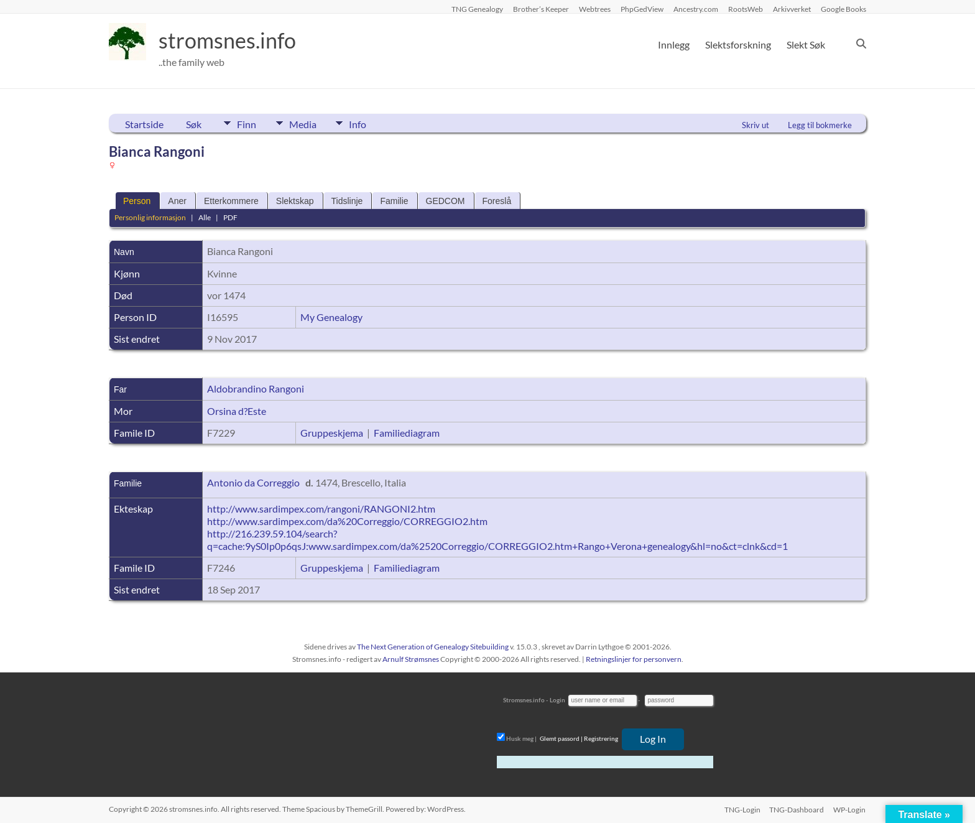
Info (367, 123)
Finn (246, 123)
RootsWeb (745, 8)
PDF (230, 217)
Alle (204, 217)
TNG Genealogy (477, 8)
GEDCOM (445, 201)
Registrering (601, 738)
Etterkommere (231, 201)
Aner (177, 201)
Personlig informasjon (150, 217)
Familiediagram (407, 433)
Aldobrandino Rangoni (255, 388)
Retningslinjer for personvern (634, 659)
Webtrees (595, 8)
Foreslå (497, 201)
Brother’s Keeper (541, 8)
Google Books (843, 8)
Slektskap (295, 201)
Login (557, 700)
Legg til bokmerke (820, 125)
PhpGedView (642, 8)
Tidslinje (347, 201)
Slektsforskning (738, 44)
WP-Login (850, 809)
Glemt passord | (561, 738)
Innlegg (674, 44)
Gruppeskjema (331, 433)
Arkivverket (792, 8)
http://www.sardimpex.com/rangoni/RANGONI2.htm (321, 508)
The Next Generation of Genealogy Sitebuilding (433, 646)
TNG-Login (741, 809)
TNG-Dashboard (796, 809)
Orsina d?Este (236, 411)
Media (307, 123)
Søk (193, 124)
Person (136, 201)
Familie (394, 201)
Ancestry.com (695, 8)
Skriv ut (755, 125)
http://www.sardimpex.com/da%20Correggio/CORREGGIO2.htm (347, 521)
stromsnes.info (231, 40)
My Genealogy (331, 317)
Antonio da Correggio (253, 482)
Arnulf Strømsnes (410, 659)
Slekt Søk (806, 44)
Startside (144, 124)
